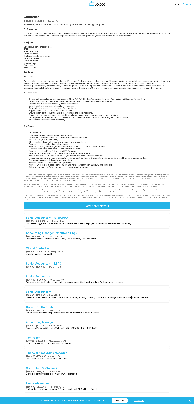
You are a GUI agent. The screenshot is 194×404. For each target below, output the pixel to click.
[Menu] (4, 4)
